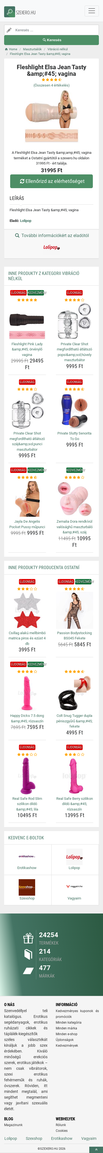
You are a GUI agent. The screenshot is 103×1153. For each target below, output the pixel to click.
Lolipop (25, 221)
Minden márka (66, 1028)
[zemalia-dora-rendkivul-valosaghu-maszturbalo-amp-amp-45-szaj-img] (74, 499)
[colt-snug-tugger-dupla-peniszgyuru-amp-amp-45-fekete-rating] (74, 672)
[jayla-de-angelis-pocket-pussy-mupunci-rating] (27, 477)
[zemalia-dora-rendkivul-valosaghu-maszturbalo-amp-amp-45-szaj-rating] (74, 477)
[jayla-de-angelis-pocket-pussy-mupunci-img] (27, 499)
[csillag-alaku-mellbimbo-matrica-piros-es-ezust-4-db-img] (27, 610)
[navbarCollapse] (92, 10)
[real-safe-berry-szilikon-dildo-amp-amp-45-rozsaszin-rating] (74, 754)
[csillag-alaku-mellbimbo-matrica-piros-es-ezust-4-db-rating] (27, 589)
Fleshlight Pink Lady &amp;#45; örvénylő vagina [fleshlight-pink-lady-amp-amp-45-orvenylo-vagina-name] (27, 349)
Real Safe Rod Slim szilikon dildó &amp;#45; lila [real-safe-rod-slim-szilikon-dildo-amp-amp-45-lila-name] (27, 803)
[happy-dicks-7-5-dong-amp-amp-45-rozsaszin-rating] (27, 672)
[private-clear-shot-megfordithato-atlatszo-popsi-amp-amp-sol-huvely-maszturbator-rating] (74, 300)
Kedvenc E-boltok (26, 837)
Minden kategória (69, 1022)
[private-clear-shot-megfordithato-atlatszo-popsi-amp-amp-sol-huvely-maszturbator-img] (74, 321)
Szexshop (34, 1138)
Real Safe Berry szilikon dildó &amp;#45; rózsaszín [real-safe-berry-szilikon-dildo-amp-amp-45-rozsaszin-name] (74, 803)
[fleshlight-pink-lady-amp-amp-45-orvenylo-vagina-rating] (27, 300)
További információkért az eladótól (51, 244)
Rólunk (61, 1125)
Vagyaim (88, 1138)
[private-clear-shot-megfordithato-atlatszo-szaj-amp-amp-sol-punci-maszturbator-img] (27, 411)
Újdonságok (65, 1040)
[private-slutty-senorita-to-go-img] (74, 411)
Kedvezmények (67, 1046)
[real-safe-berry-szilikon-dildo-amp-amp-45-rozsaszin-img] (74, 776)
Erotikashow (62, 1138)
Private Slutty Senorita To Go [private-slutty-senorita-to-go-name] (74, 436)
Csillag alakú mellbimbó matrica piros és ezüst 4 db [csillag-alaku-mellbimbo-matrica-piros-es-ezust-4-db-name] (27, 638)
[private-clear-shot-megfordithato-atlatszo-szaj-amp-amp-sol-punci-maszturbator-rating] (27, 389)
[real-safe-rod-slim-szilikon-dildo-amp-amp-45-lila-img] (27, 776)
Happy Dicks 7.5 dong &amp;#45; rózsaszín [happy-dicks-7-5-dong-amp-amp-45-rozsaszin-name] (27, 718)
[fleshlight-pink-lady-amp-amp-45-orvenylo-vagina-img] (27, 321)
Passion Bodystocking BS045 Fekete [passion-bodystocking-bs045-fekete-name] (74, 635)
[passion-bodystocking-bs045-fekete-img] (74, 610)
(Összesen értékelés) (52, 85)
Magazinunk (13, 1125)
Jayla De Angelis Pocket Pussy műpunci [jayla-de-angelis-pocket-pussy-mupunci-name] (27, 524)
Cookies (62, 1131)
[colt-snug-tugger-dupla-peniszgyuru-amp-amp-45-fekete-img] (74, 693)
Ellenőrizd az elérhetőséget (51, 181)
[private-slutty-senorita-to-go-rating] (74, 389)
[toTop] (96, 1150)
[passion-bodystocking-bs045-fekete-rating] (74, 589)
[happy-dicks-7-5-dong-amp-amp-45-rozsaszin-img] (27, 693)
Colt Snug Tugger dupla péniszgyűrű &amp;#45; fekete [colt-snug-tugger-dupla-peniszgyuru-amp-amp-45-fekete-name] (74, 721)
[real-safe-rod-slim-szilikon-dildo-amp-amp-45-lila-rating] (27, 754)
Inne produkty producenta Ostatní (43, 567)
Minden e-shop (66, 1034)
